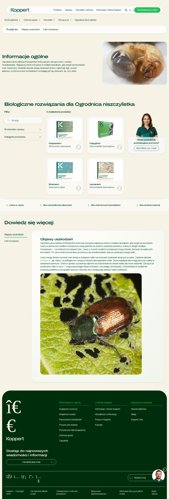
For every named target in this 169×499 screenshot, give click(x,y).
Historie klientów (138, 409)
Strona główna (11, 20)
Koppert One (137, 419)
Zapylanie (63, 441)
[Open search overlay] (126, 10)
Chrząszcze (63, 20)
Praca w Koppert (103, 419)
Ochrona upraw (31, 20)
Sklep (133, 414)
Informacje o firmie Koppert (108, 10)
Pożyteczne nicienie (68, 425)
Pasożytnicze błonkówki (70, 419)
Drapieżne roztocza (68, 409)
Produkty (57, 10)
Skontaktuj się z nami (147, 10)
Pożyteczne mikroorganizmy (72, 430)
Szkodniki (47, 20)
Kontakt (99, 425)
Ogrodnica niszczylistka (85, 20)
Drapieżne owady (67, 414)
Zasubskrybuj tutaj (38, 462)
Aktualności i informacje (106, 414)
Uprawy (68, 10)
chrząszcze (45, 260)
